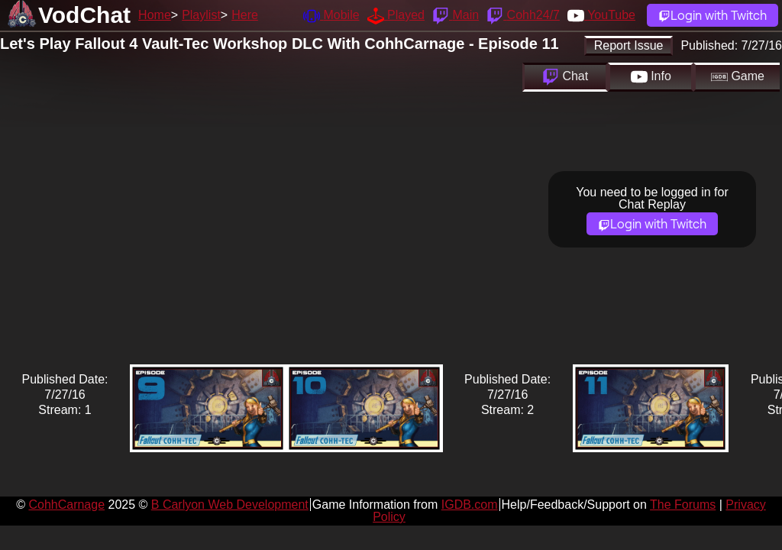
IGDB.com (469, 504)
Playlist (201, 14)
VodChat (84, 15)
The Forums (683, 504)
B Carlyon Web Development (230, 504)
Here (244, 14)
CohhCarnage (66, 504)
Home (154, 14)
